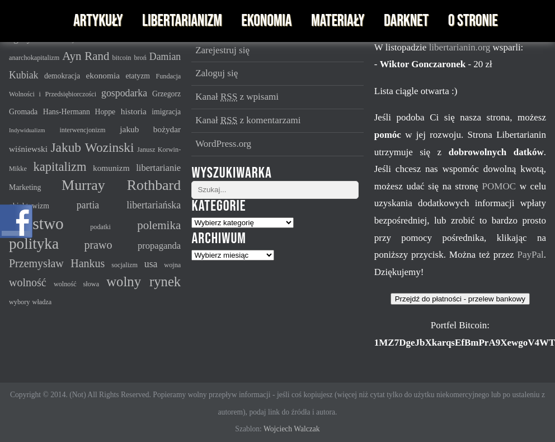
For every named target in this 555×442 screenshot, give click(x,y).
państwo (36, 223)
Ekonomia (266, 21)
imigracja (166, 112)
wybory (19, 302)
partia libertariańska (129, 205)
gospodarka (124, 93)
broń (140, 58)
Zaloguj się (216, 73)
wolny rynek (143, 281)
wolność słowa (76, 284)
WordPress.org (223, 143)
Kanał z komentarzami (247, 120)
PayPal (530, 254)
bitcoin (121, 58)
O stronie (473, 21)
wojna (172, 265)
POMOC (501, 186)
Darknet (406, 21)
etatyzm (137, 76)
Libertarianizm (182, 21)
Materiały (337, 21)
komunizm (111, 168)
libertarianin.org (461, 47)
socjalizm (124, 265)
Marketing (25, 187)
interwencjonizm (82, 130)
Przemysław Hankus (57, 263)
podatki (100, 227)
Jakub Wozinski (92, 147)
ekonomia (103, 75)
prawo (98, 245)
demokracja (62, 76)
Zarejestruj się (222, 50)
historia (134, 111)
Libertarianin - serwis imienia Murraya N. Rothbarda (32, 21)
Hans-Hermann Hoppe (79, 112)
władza (42, 302)
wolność (27, 282)
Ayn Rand (85, 56)
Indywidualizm (27, 130)
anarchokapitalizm (34, 58)
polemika (159, 225)
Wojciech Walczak (292, 429)
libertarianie (158, 167)
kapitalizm (60, 167)
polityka (34, 243)
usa (151, 263)
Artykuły (98, 21)
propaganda (159, 245)
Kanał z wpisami (237, 96)
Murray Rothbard (121, 185)
